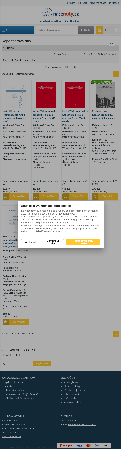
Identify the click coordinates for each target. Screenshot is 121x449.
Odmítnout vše (52, 242)
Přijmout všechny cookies (83, 242)
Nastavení (30, 242)
